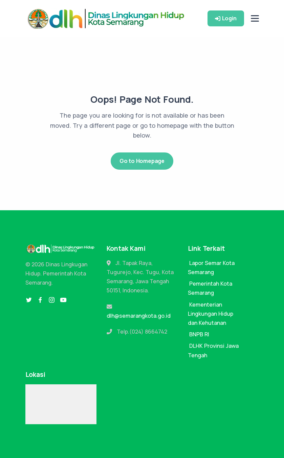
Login (226, 18)
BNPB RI (199, 334)
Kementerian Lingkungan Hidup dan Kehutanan (210, 314)
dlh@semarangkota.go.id (139, 315)
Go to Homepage (142, 161)
